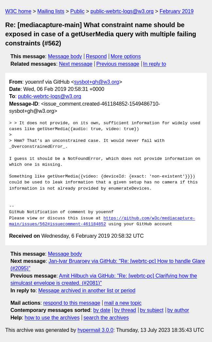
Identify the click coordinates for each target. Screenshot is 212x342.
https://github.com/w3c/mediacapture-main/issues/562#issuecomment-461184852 (102, 221)
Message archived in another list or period (86, 290)
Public (77, 11)
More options (126, 56)
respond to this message (71, 303)
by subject (151, 310)
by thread (125, 310)
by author (178, 310)
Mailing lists (50, 11)
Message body (65, 56)
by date (101, 310)
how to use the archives (52, 317)
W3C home (18, 11)
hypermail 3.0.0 (95, 330)
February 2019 (177, 11)
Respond (96, 56)
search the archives (106, 317)
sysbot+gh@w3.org (96, 82)
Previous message (117, 64)
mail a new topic (123, 303)
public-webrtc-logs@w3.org (122, 11)
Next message (75, 64)
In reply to (154, 64)
